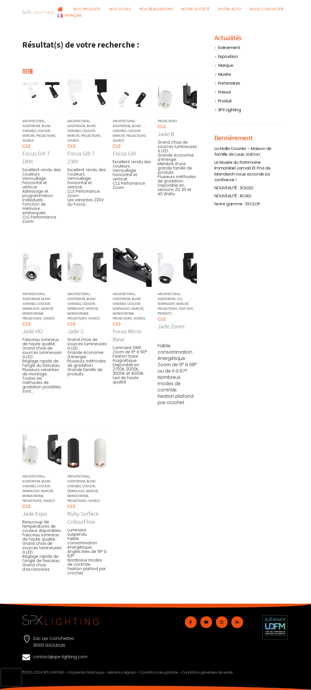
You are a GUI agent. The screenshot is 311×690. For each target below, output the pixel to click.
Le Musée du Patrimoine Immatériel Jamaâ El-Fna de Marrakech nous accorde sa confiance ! (242, 170)
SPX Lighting (229, 110)
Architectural (33, 121)
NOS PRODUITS (87, 9)
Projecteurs (46, 136)
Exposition (228, 56)
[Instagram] (222, 622)
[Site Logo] (37, 12)
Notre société (195, 9)
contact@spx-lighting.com (60, 657)
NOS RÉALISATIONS (156, 9)
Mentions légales (122, 672)
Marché (28, 136)
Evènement (229, 47)
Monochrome (32, 313)
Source (28, 141)
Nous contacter (266, 9)
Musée (224, 74)
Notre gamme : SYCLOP (237, 204)
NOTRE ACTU (229, 9)
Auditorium (31, 126)
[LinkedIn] (237, 622)
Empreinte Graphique (86, 672)
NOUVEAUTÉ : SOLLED (233, 188)
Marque (225, 65)
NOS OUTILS (120, 9)
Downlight (31, 309)
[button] (25, 71)
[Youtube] (206, 622)
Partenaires (229, 83)
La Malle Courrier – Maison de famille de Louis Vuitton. (242, 151)
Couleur (43, 131)
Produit (225, 101)
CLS (179, 299)
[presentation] (11, 677)
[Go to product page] (42, 94)
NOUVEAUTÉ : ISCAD (232, 196)
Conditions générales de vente (207, 672)
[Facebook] (191, 622)
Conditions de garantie (159, 672)
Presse (224, 92)
